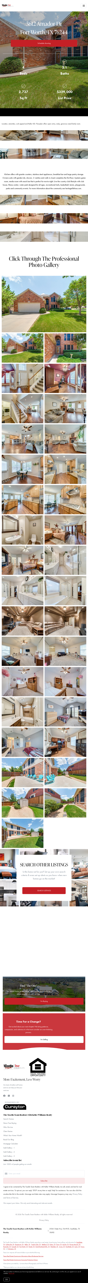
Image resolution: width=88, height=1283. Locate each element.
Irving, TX (62, 1247)
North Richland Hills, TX (42, 1247)
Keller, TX (27, 1244)
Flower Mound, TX (74, 1244)
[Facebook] (4, 1095)
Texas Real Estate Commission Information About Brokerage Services (23, 1256)
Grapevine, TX (19, 1244)
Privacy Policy (44, 1220)
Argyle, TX (65, 1244)
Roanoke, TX (7, 1247)
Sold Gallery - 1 (9, 1148)
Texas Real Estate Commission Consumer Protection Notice (20, 1260)
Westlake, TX (54, 1247)
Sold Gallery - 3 (9, 1156)
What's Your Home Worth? (12, 1135)
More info (11, 1273)
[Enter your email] (46, 1173)
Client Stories (7, 1131)
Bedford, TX (45, 1244)
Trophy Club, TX (36, 1244)
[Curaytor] (14, 1109)
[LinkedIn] (9, 1095)
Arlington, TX (12, 1249)
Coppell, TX (15, 1247)
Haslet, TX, (32, 1247)
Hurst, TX (59, 1244)
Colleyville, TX (10, 1244)
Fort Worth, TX (23, 1247)
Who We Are (8, 1127)
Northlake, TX (70, 1247)
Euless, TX (52, 1244)
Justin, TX (77, 1247)
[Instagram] (13, 1095)
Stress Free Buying (9, 1123)
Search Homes (8, 1119)
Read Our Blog (8, 1139)
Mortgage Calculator (10, 1143)
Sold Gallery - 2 (9, 1152)
